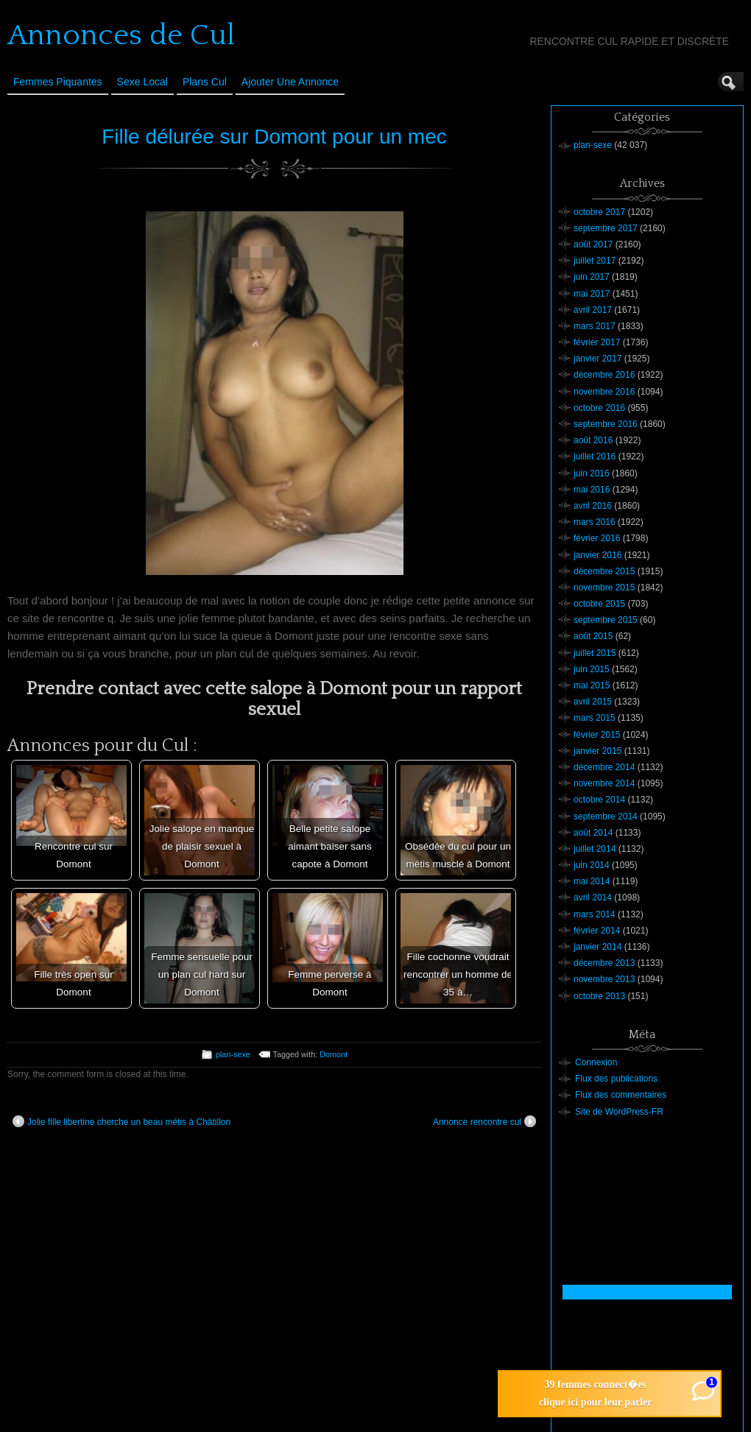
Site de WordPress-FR (619, 1112)
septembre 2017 (606, 228)
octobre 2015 (599, 604)
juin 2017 (592, 277)
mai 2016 (592, 489)
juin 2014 (592, 865)
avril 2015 (593, 701)
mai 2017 (592, 294)
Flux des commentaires (620, 1095)
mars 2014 (595, 914)
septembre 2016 (606, 424)
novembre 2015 (604, 587)
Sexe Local (142, 82)
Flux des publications (616, 1078)
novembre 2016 (604, 392)
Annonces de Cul (121, 35)
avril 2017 (593, 310)
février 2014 (597, 930)
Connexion (596, 1062)
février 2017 (597, 342)
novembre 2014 (604, 783)
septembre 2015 (606, 620)
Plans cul (205, 82)
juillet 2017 (595, 260)
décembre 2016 (604, 375)
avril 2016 (593, 506)
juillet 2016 (595, 456)
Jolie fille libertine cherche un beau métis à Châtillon (121, 1121)
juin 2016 (592, 473)
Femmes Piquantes (57, 82)
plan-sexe (233, 1054)
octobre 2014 (599, 799)
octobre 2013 (599, 996)
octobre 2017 (599, 212)
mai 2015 (592, 685)
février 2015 (597, 735)
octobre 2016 (599, 408)
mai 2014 (592, 881)
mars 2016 (595, 522)
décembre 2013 (604, 963)
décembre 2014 (604, 767)
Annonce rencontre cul (484, 1121)
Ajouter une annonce (290, 82)
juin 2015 (592, 669)
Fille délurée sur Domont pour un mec (274, 136)
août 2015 (593, 636)
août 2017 (593, 244)
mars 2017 (595, 326)
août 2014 (593, 833)
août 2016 (593, 440)
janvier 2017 (597, 358)
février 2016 (597, 538)
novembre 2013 (604, 979)
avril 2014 (593, 897)
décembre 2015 (604, 571)
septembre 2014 (606, 816)
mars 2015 (595, 718)
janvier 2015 (597, 751)
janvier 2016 (597, 555)
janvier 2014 (597, 947)
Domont (334, 1054)
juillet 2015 (595, 653)
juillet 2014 (595, 849)
